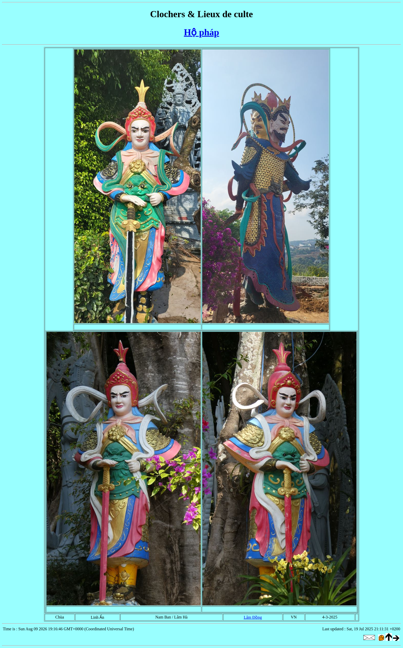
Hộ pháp (201, 32)
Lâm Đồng (253, 617)
